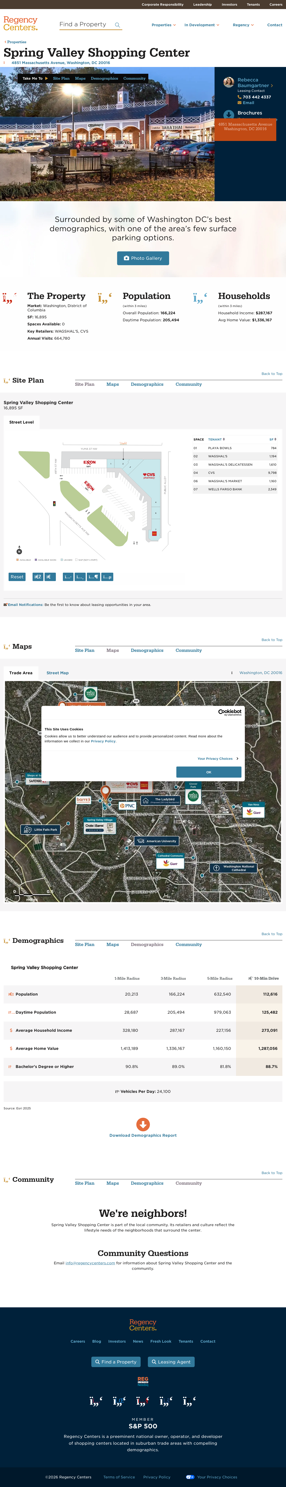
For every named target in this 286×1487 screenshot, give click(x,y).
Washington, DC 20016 (260, 673)
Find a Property (119, 1362)
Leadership (202, 4)
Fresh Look (160, 1341)
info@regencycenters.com (90, 1263)
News (138, 1341)
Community (134, 78)
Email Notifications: (24, 605)
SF (273, 439)
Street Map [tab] (58, 673)
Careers (275, 4)
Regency (241, 25)
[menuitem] (155, 27)
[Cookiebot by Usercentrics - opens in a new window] (221, 712)
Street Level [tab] (21, 422)
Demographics (104, 78)
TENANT (216, 439)
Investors (229, 4)
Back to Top (272, 374)
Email (248, 102)
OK (209, 772)
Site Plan (61, 78)
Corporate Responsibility (163, 4)
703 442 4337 (254, 97)
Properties (161, 25)
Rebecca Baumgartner (253, 82)
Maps (80, 78)
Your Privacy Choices (215, 758)
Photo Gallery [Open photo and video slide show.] (146, 258)
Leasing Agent (174, 1362)
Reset (17, 576)
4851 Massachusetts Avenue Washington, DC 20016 (245, 126)
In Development (199, 25)
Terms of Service (119, 1477)
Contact (274, 25)
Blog (96, 1341)
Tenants (253, 4)
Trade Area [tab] (21, 673)
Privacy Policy (156, 1477)
